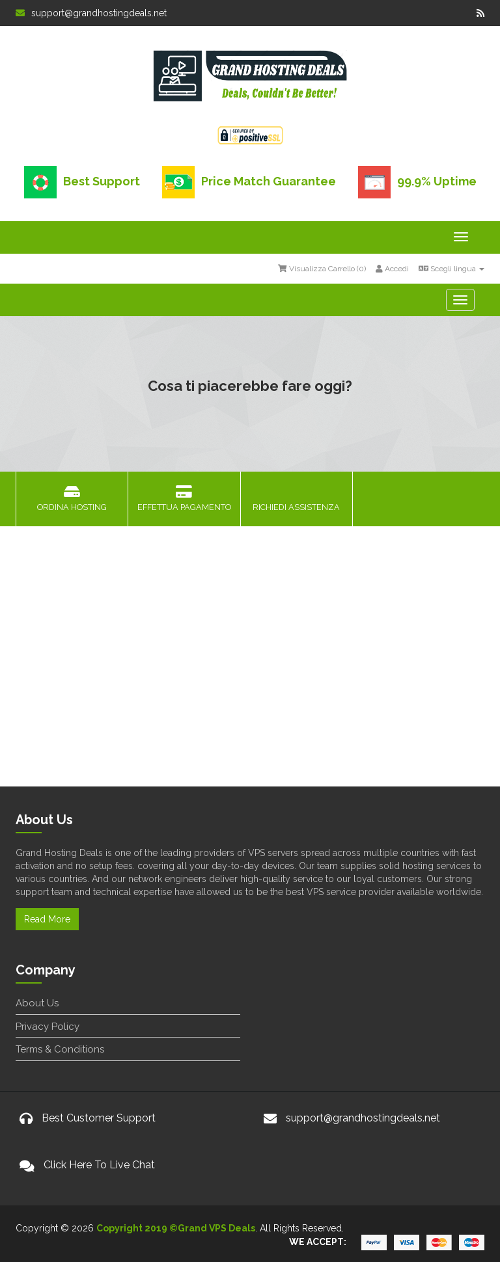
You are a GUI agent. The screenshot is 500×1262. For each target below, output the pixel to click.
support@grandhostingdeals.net (91, 13)
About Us (37, 1003)
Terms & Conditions (60, 1049)
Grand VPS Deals (216, 1228)
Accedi (392, 268)
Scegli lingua (451, 268)
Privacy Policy (47, 1026)
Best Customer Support (99, 1118)
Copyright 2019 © (137, 1228)
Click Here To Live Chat (99, 1165)
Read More (47, 919)
